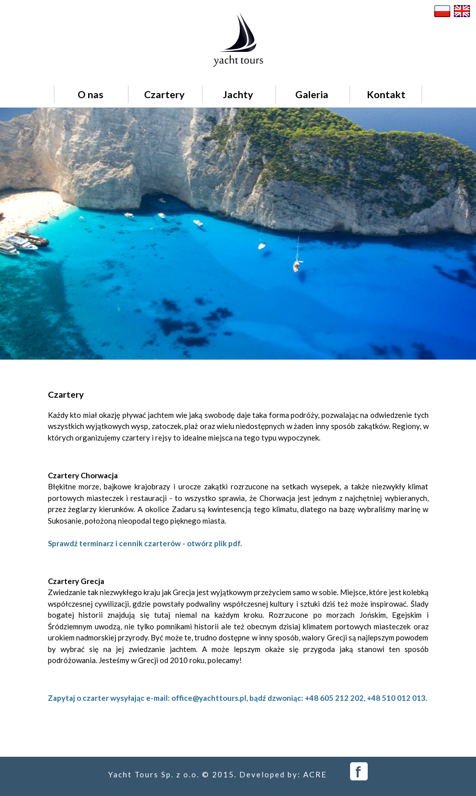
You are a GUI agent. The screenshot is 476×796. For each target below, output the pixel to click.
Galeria (311, 94)
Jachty (238, 94)
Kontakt (386, 94)
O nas (90, 94)
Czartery (164, 94)
